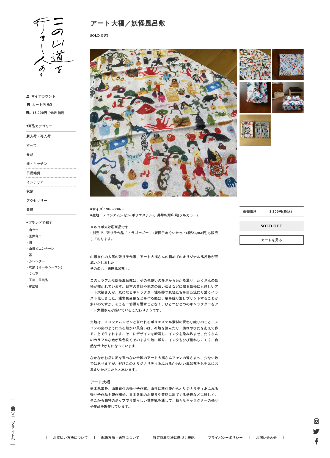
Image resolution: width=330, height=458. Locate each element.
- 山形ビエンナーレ (40, 248)
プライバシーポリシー (225, 438)
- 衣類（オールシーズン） (45, 267)
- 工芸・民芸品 (37, 280)
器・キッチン (36, 164)
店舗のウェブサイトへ (12, 422)
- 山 (29, 242)
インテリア (35, 182)
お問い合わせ (266, 438)
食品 (29, 155)
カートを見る (271, 240)
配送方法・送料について (120, 438)
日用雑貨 (33, 173)
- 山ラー (32, 230)
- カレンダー (35, 261)
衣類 (29, 191)
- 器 (29, 255)
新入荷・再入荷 (38, 136)
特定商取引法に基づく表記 (173, 438)
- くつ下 (32, 274)
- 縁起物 (32, 286)
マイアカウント (41, 96)
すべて (31, 146)
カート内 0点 (39, 105)
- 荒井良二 (34, 236)
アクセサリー (36, 201)
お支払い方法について (70, 438)
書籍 (29, 210)
